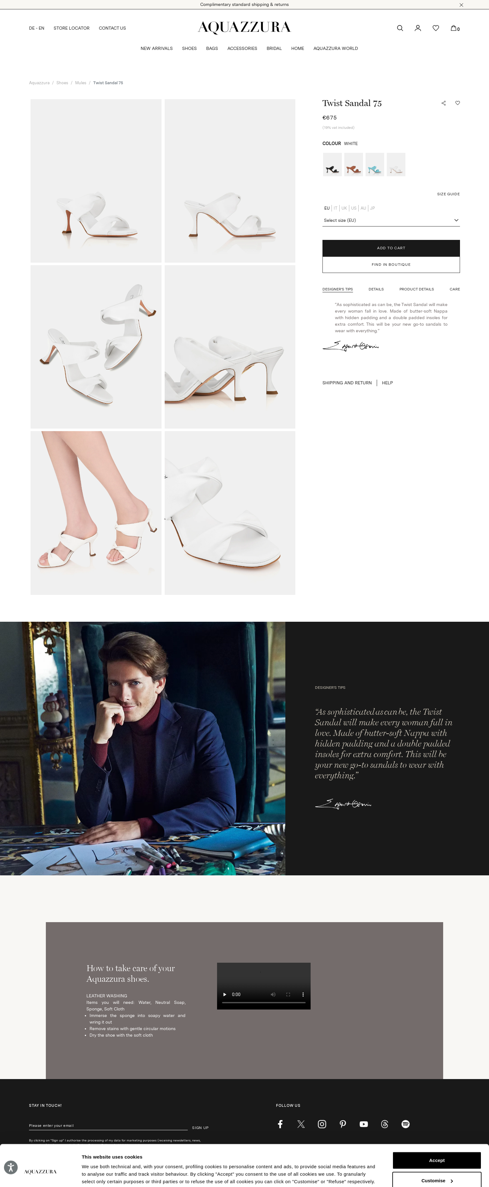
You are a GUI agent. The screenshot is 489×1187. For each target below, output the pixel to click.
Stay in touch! (45, 896)
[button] (461, 5)
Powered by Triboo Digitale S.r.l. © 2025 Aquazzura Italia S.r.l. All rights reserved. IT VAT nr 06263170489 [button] (327, 1027)
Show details (96, 1174)
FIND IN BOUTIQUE (391, 264)
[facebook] (280, 914)
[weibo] (384, 914)
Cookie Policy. (163, 1157)
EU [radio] (327, 208)
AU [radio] (363, 208)
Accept (437, 1128)
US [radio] (353, 208)
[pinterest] (343, 914)
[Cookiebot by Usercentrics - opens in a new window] (40, 1175)
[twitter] (301, 914)
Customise (437, 1148)
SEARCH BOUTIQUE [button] (440, 965)
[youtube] (364, 914)
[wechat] (405, 914)
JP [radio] (372, 208)
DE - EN (36, 28)
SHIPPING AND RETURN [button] (347, 382)
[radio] (332, 164)
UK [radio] (344, 208)
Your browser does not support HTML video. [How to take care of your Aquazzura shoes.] (264, 776)
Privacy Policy (99, 935)
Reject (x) (437, 1169)
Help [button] (387, 382)
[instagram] (322, 914)
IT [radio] (335, 208)
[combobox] (391, 220)
